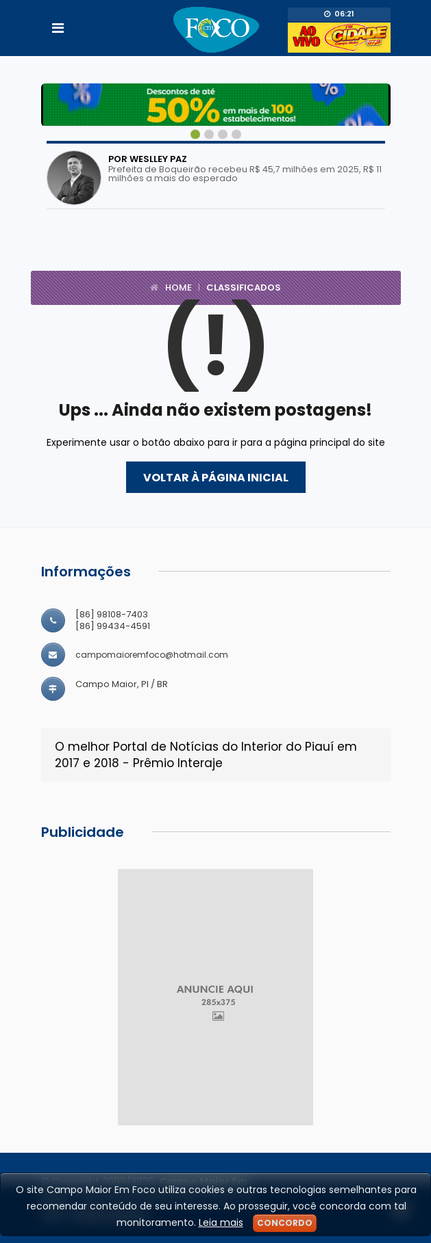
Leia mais (221, 1222)
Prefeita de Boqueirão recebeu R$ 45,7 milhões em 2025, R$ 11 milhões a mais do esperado (245, 173)
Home (178, 287)
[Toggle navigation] (58, 28)
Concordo (284, 1223)
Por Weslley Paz (147, 158)
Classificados (243, 287)
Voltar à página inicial (215, 477)
